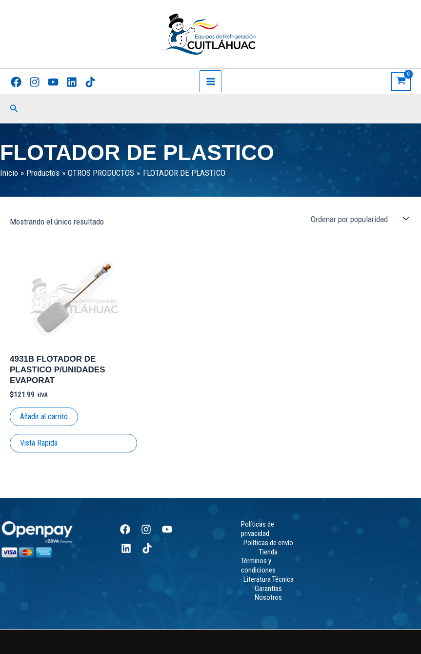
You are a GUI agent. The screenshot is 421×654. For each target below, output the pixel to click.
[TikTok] (90, 82)
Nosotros (268, 597)
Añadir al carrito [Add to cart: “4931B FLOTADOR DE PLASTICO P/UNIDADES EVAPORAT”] (44, 416)
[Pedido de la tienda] (358, 219)
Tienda (268, 552)
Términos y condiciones (258, 565)
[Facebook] (16, 82)
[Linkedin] (71, 82)
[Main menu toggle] (211, 81)
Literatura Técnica (268, 579)
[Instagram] (34, 82)
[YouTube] (53, 82)
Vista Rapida (39, 443)
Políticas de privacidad (257, 529)
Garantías (268, 588)
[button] (14, 108)
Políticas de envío (268, 542)
